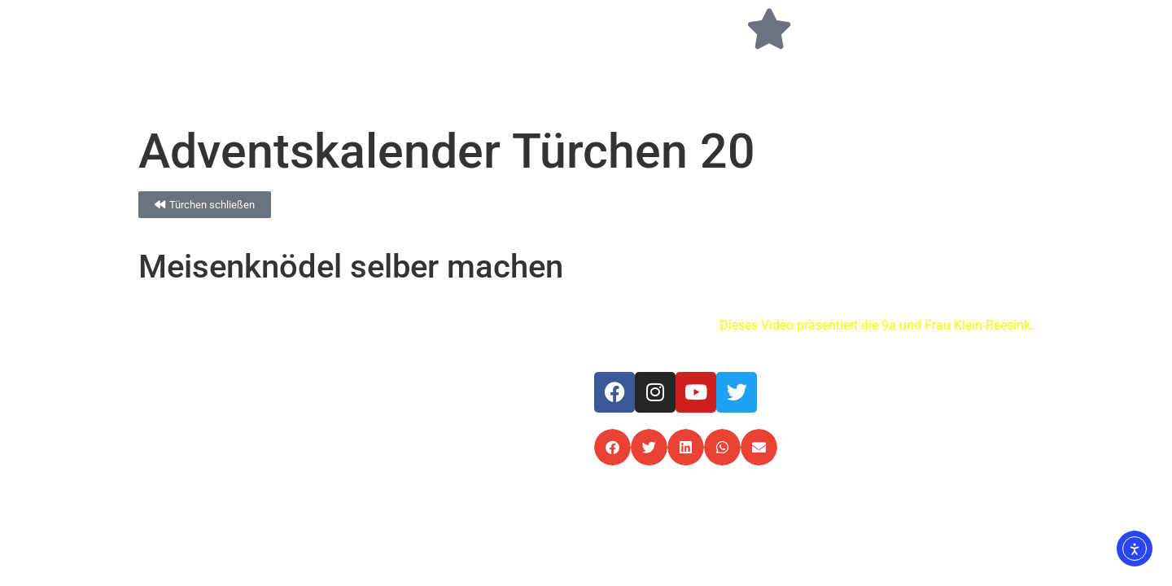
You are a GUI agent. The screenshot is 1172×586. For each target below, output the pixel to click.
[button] (612, 447)
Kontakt (1012, 381)
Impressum (865, 381)
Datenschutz (943, 381)
